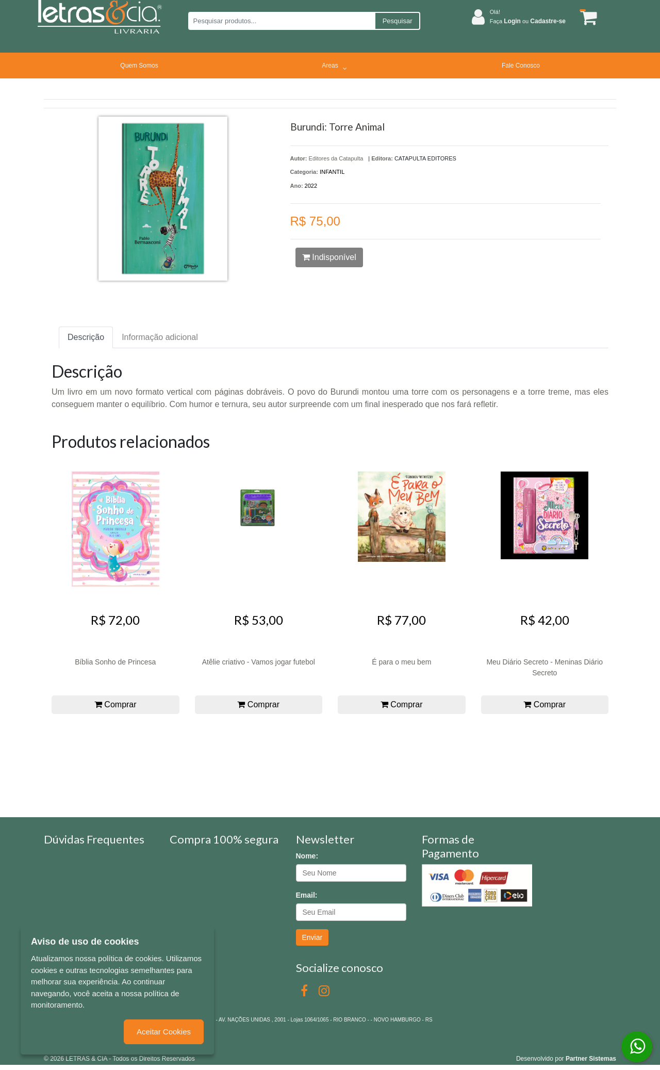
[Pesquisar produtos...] (281, 21)
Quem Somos (139, 65)
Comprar (115, 704)
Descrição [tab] (86, 337)
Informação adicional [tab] (160, 337)
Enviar (312, 937)
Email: (307, 895)
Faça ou (528, 21)
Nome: (307, 856)
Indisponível (329, 257)
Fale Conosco (521, 65)
